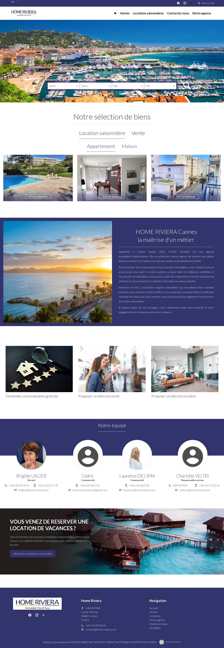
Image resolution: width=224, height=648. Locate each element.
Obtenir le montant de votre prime (32, 553)
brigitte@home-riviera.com (33, 490)
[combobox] (64, 86)
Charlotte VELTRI (192, 476)
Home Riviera (91, 601)
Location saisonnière (102, 133)
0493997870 (180, 485)
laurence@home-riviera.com (139, 490)
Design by (173, 642)
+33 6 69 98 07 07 (90, 485)
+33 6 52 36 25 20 (139, 485)
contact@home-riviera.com (194, 490)
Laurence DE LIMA (137, 476)
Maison (129, 146)
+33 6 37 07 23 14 (209, 485)
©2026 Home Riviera (55, 642)
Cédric (88, 476)
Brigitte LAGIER (31, 476)
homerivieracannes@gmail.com (90, 490)
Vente (138, 133)
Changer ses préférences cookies (138, 641)
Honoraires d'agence (104, 641)
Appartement (101, 146)
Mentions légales (79, 641)
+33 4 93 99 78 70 (19, 485)
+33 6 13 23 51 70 (48, 485)
